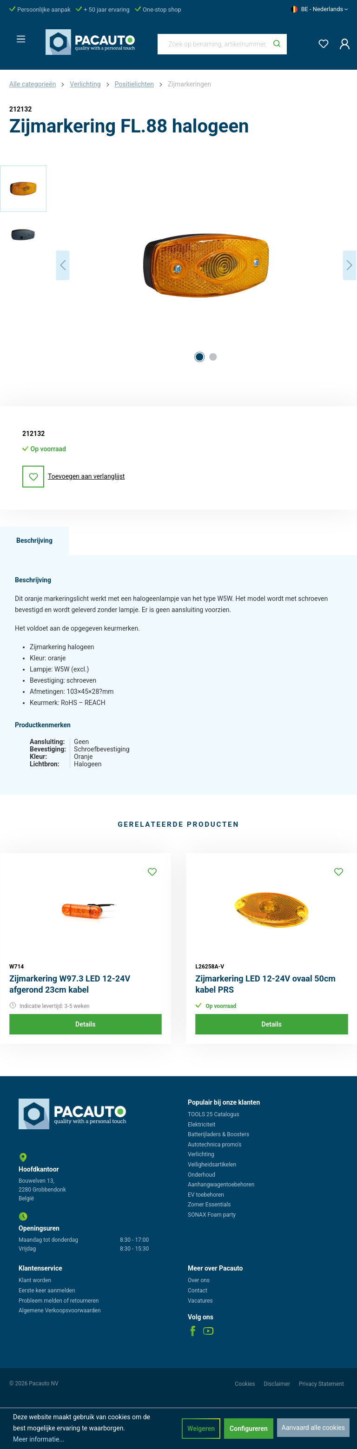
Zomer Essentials (209, 1204)
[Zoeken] (277, 44)
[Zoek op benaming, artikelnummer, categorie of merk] (213, 44)
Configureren (249, 1428)
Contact (197, 1290)
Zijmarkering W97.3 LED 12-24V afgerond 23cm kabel (69, 984)
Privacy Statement (321, 1384)
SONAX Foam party (212, 1215)
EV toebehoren (206, 1195)
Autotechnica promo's (214, 1144)
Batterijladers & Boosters (218, 1134)
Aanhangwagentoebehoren (221, 1184)
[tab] (34, 541)
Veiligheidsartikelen (212, 1164)
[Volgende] (350, 265)
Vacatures (200, 1301)
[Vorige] (63, 265)
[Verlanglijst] (321, 42)
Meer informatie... (38, 1439)
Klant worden (35, 1280)
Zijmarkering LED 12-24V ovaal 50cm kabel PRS (266, 984)
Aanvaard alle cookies (313, 1427)
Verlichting (201, 1154)
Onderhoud (201, 1175)
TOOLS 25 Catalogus (213, 1114)
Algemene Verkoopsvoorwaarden (60, 1310)
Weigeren (201, 1428)
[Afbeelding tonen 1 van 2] (199, 357)
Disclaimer (277, 1384)
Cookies (245, 1384)
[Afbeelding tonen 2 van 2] (213, 357)
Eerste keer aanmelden (47, 1290)
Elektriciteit (201, 1124)
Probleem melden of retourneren (59, 1301)
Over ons (199, 1280)
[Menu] (18, 36)
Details (85, 1024)
